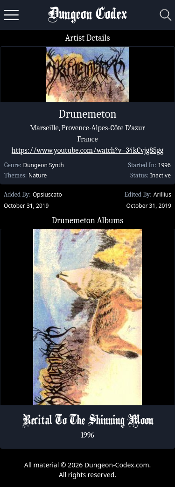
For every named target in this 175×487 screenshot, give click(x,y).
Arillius (162, 194)
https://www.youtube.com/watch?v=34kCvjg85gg (87, 150)
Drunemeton (87, 113)
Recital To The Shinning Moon (88, 421)
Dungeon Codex (87, 15)
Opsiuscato (47, 194)
